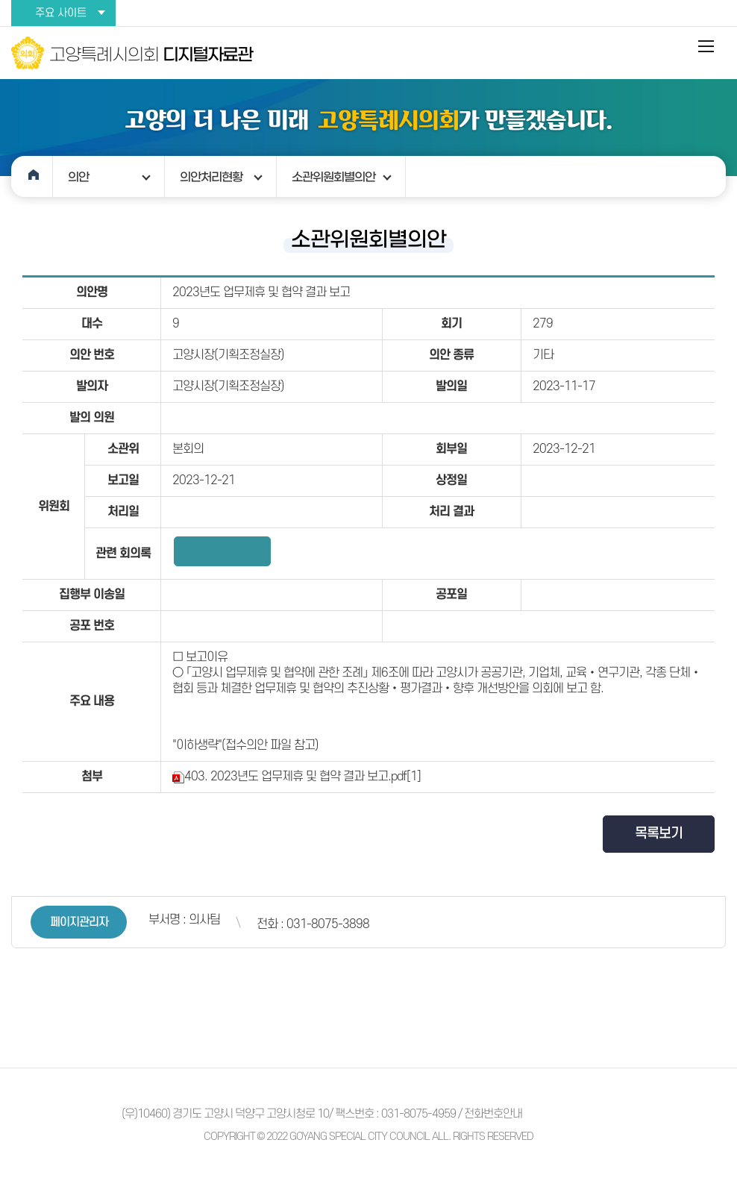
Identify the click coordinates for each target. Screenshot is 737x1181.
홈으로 (32, 176)
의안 (78, 177)
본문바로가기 (0, 0)
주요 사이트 (61, 13)
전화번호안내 (493, 1114)
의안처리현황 (211, 177)
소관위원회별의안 (333, 177)
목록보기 (659, 834)
